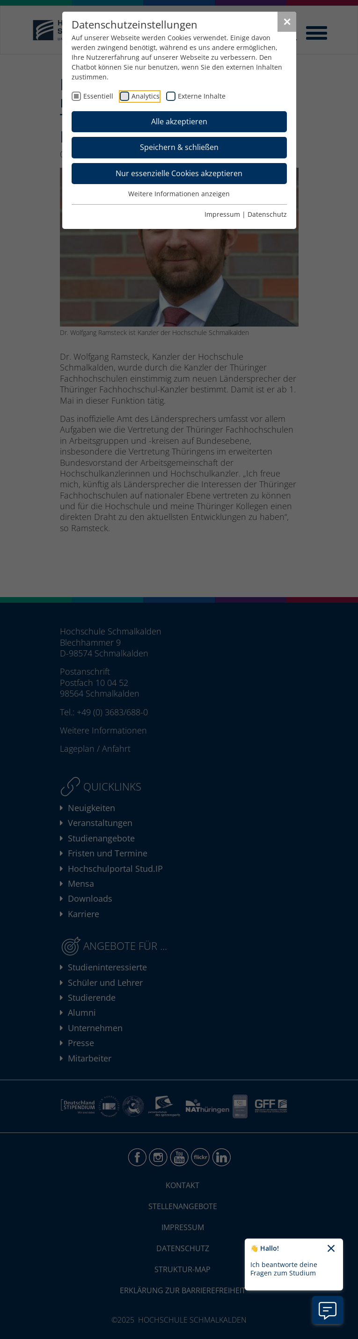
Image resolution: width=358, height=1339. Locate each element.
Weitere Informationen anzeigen (179, 193)
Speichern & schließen (179, 147)
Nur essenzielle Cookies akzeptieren (179, 173)
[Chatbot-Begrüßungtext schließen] (331, 1248)
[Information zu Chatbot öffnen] (327, 1310)
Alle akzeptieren (179, 121)
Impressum (222, 214)
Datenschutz (267, 214)
